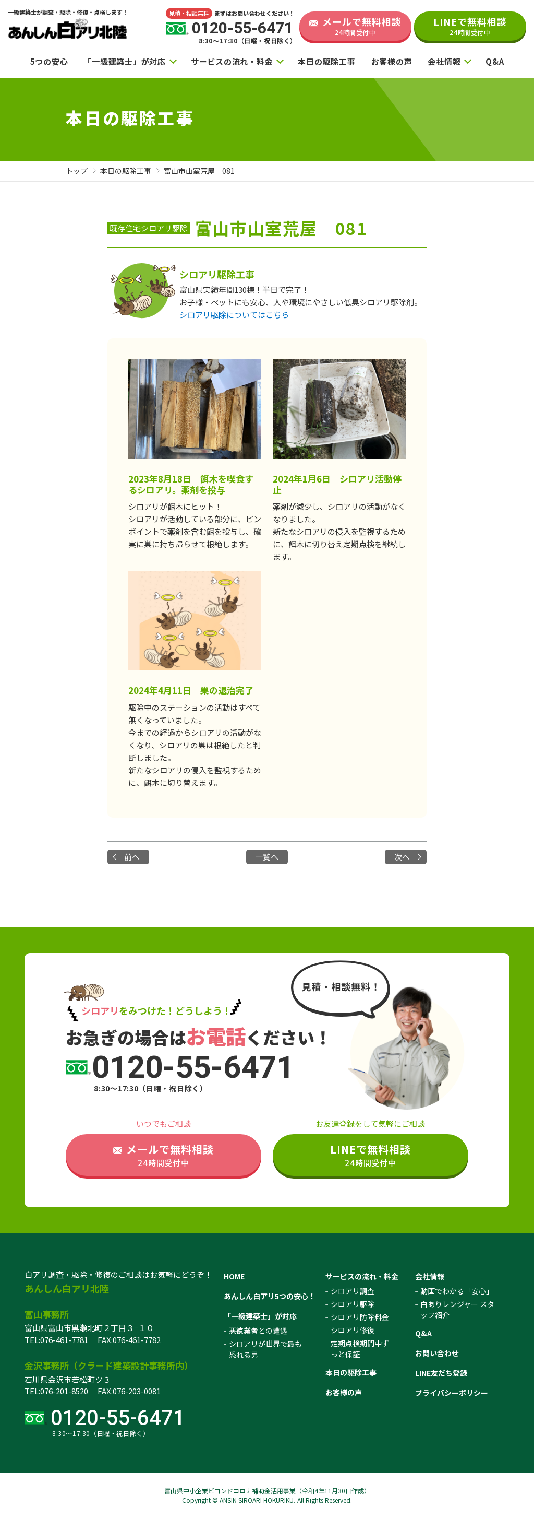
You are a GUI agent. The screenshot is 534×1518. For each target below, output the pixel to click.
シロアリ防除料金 (360, 1317)
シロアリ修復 (352, 1330)
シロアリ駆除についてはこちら (234, 314)
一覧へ (266, 856)
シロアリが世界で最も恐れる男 (265, 1349)
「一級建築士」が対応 (124, 61)
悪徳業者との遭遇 (258, 1330)
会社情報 (444, 61)
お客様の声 (391, 61)
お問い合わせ (437, 1353)
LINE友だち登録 (441, 1373)
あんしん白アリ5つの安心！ (269, 1296)
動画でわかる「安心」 (456, 1291)
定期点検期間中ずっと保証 (360, 1348)
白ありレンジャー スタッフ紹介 (457, 1309)
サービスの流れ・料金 (232, 61)
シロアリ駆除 (352, 1304)
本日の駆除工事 (326, 61)
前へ (132, 856)
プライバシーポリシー (451, 1392)
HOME (234, 1276)
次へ (402, 856)
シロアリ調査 (352, 1291)
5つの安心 (49, 61)
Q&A (495, 61)
